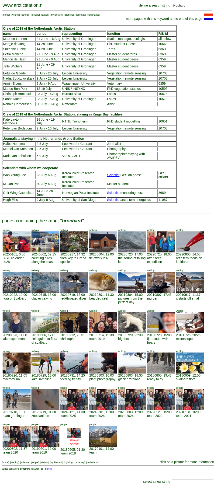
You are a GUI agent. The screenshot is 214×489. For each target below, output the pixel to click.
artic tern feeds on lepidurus (189, 260)
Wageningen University (79, 83)
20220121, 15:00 (159, 412)
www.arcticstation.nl (23, 5)
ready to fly (155, 379)
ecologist (139, 39)
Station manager (119, 39)
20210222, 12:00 (15, 295)
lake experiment (14, 339)
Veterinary (114, 83)
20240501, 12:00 (101, 412)
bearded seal (98, 298)
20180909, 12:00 (188, 375)
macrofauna (11, 379)
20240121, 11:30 (72, 412)
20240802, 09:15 (43, 254)
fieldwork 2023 (99, 258)
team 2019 (97, 339)
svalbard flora (186, 379)
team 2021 (183, 416)
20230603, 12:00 (130, 412)
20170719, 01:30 (43, 412)
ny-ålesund (57, 15)
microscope (184, 339)
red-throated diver (73, 298)
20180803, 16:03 (101, 375)
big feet (123, 339)
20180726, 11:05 (15, 375)
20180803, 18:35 (130, 375)
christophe (68, 339)
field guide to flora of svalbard (44, 340)
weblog (15, 15)
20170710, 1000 (14, 412)
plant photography (102, 379)
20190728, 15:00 (159, 335)
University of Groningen (79, 39)
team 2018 (68, 453)
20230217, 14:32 (72, 254)
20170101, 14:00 (101, 449)
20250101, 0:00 (14, 254)
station (45, 15)
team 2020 (10, 452)
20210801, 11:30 (101, 295)
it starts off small (188, 298)
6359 (162, 59)
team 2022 (154, 416)
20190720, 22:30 (130, 335)
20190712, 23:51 (72, 335)
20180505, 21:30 (72, 449)
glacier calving (41, 298)
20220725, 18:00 (159, 254)
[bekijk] (48, 469)
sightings (69, 15)
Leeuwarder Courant (77, 144)
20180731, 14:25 (72, 375)
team (93, 452)
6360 (162, 49)
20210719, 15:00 (72, 295)
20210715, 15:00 (43, 295)
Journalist (114, 144)
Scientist (113, 175)
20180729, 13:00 (43, 375)
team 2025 (68, 416)
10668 (163, 44)
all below (165, 39)
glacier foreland (129, 379)
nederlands (93, 15)
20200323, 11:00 (15, 335)
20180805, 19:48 (159, 375)
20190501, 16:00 (43, 449)
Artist (111, 104)
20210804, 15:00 (130, 295)
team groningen (14, 416)
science (26, 15)
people (35, 15)
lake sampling (41, 379)
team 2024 (97, 416)
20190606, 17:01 (43, 335)
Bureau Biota (71, 94)
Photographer (117, 154)
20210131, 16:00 (188, 412)
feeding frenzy (70, 379)
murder (152, 298)
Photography (116, 149)
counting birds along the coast (42, 260)
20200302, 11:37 (15, 449)
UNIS (66, 89)
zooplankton (40, 416)
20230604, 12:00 (101, 254)
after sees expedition (154, 260)
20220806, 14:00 (188, 254)
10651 (163, 121)
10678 (163, 94)
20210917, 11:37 (188, 295)
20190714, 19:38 (101, 335)
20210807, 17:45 (159, 295)
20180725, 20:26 (188, 335)
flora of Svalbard (14, 298)
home (6, 15)
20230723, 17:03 (130, 254)
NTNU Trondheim (75, 121)
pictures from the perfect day (130, 300)
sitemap (81, 15)
